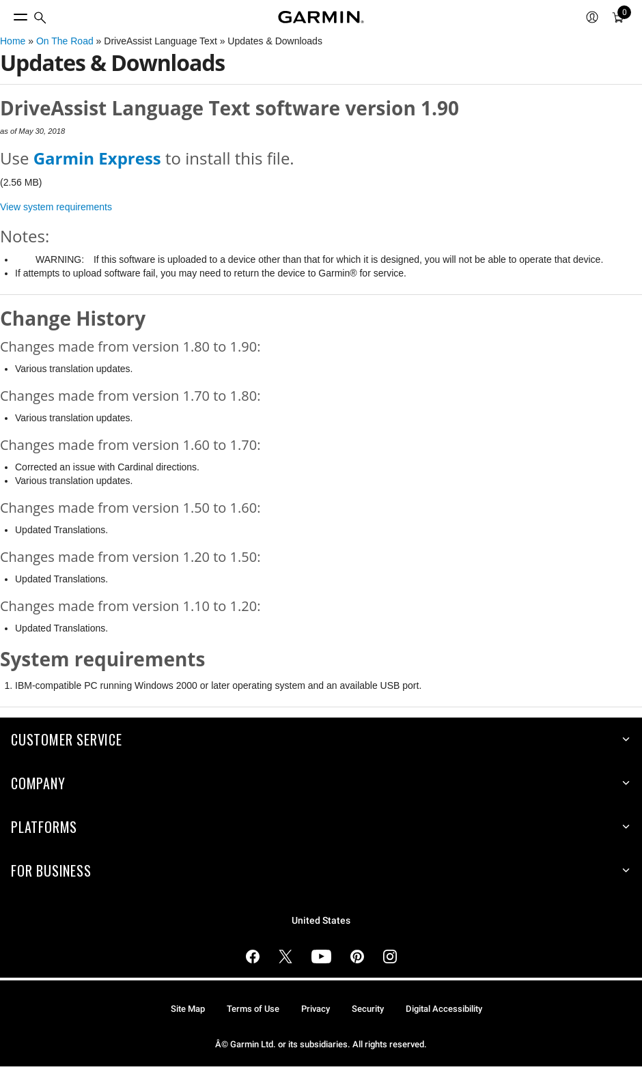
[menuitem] (40, 17)
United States (321, 920)
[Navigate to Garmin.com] (321, 17)
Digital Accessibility (444, 1009)
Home (12, 41)
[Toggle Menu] (8, 13)
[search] (40, 18)
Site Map (188, 1009)
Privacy (315, 1009)
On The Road (65, 41)
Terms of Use (253, 1009)
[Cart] (618, 17)
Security (368, 1009)
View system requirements (56, 206)
